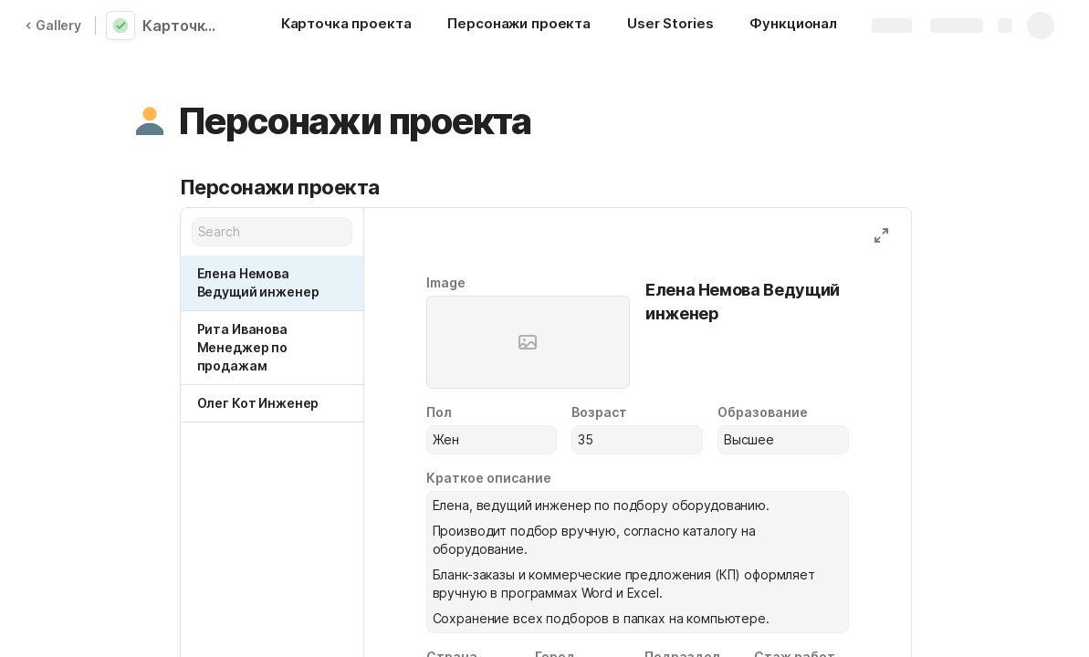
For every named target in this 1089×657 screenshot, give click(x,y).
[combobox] (492, 440)
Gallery (53, 25)
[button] (150, 121)
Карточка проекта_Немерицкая (184, 25)
